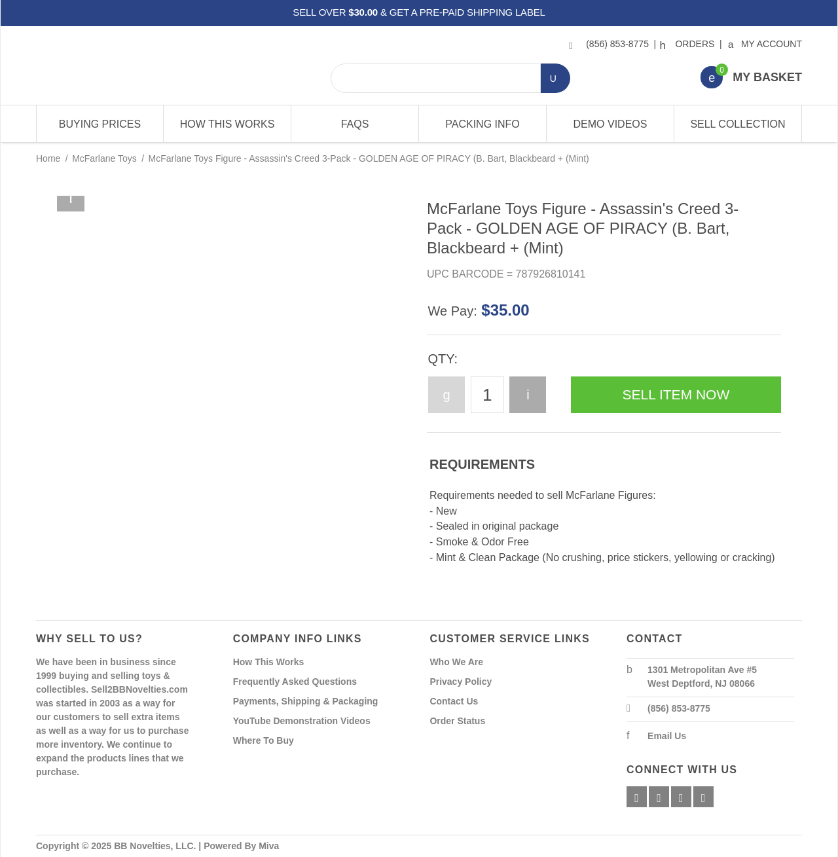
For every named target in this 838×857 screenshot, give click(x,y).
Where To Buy (263, 740)
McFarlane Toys (104, 158)
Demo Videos (610, 124)
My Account (765, 44)
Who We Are (456, 662)
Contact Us (453, 701)
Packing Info (482, 124)
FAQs (355, 124)
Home (48, 158)
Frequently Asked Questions (295, 681)
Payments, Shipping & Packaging (305, 701)
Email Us (666, 736)
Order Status (457, 721)
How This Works (227, 124)
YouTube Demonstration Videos (302, 721)
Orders (688, 44)
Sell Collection (737, 124)
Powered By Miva (241, 846)
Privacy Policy (460, 681)
